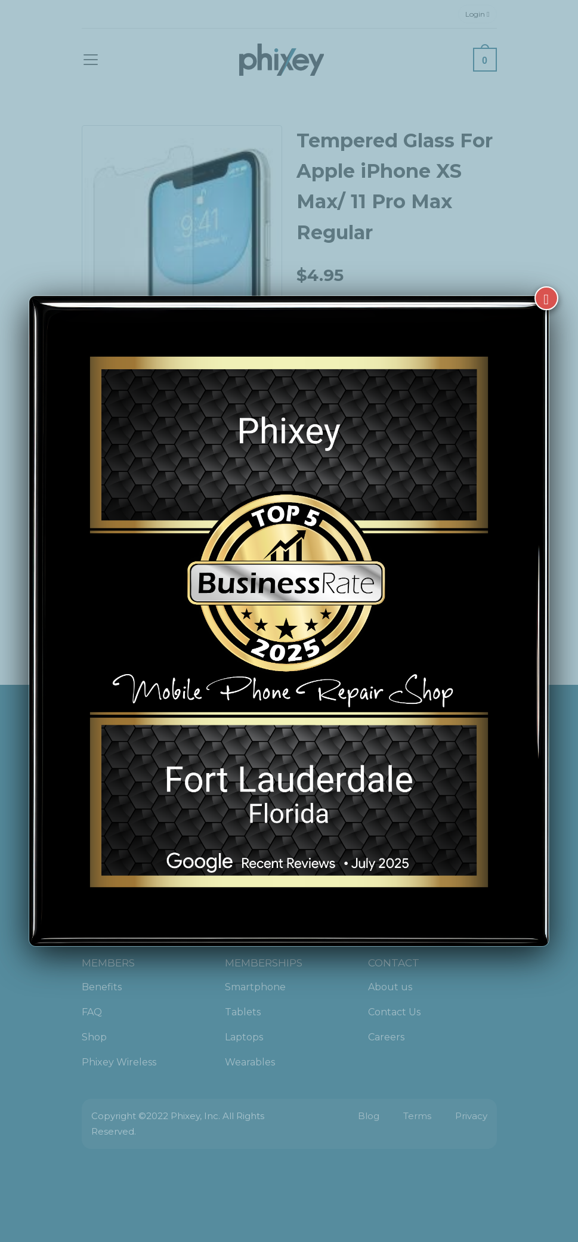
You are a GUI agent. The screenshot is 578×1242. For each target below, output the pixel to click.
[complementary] (491, 1176)
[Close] (546, 297)
